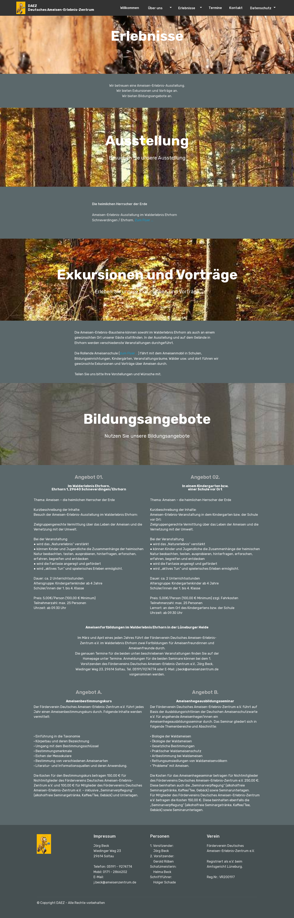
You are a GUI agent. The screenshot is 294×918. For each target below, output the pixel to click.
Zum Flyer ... (144, 220)
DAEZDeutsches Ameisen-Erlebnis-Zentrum (61, 8)
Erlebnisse (186, 8)
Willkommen (132, 8)
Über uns (155, 8)
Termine (215, 8)
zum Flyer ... (129, 353)
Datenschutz (260, 8)
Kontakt (237, 8)
